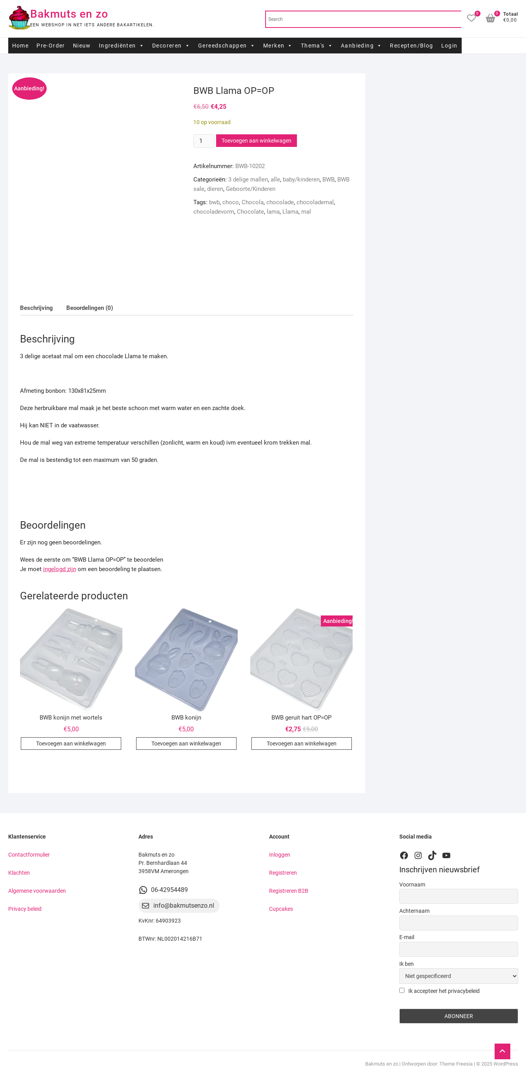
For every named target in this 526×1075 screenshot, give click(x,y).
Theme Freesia (456, 1064)
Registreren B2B (288, 891)
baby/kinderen (301, 179)
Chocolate (250, 211)
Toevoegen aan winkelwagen (256, 140)
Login (449, 45)
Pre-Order (50, 45)
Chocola (253, 202)
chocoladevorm (213, 211)
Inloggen (279, 855)
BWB (328, 179)
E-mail (406, 937)
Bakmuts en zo (69, 13)
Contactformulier (29, 855)
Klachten (19, 873)
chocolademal (315, 202)
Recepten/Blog (411, 45)
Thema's (317, 45)
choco (230, 202)
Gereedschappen (226, 45)
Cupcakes (281, 909)
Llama (290, 211)
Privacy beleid (25, 909)
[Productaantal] (204, 141)
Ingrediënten (121, 45)
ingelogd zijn (59, 569)
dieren (215, 188)
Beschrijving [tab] (36, 307)
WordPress (505, 1064)
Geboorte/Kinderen (250, 188)
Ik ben (406, 964)
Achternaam (414, 911)
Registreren (283, 873)
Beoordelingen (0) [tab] (89, 307)
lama (273, 211)
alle (275, 179)
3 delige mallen (248, 179)
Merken (278, 45)
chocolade (280, 202)
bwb (214, 202)
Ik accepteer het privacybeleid (439, 991)
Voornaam (412, 884)
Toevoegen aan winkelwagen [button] (71, 743)
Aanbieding (361, 45)
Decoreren (171, 45)
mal (306, 211)
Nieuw (82, 45)
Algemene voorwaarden (37, 891)
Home (20, 45)
